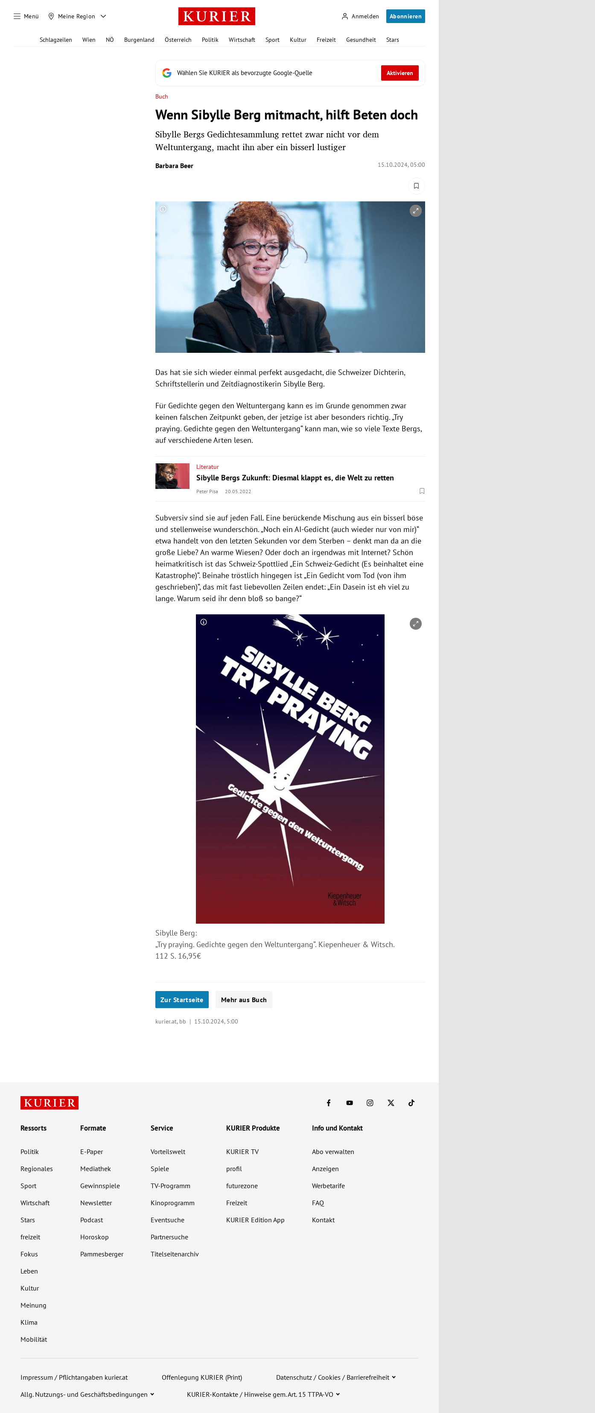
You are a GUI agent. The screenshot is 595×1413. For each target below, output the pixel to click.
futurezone (242, 1185)
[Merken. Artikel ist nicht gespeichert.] (416, 186)
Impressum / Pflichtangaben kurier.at (74, 1377)
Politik (210, 40)
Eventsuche (167, 1219)
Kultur (298, 40)
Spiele (160, 1168)
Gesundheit (361, 40)
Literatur (207, 466)
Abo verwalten (333, 1151)
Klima (29, 1322)
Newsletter (96, 1202)
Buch (161, 96)
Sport (272, 40)
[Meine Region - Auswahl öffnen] (103, 16)
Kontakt (323, 1219)
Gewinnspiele (100, 1185)
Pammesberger (101, 1254)
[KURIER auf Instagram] (370, 1103)
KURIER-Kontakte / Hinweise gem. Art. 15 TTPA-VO (260, 1394)
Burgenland (139, 40)
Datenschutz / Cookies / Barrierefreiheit (332, 1377)
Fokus (29, 1254)
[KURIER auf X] (391, 1103)
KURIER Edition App (255, 1219)
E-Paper (91, 1151)
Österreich (178, 40)
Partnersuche (169, 1237)
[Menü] (26, 16)
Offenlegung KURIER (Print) (202, 1377)
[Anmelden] (360, 16)
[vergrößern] (416, 211)
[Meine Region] (71, 16)
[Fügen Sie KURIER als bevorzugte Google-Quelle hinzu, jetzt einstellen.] (290, 73)
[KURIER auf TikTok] (411, 1103)
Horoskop (94, 1237)
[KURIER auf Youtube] (349, 1103)
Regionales (36, 1168)
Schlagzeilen (56, 40)
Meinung (33, 1305)
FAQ (318, 1202)
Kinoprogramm (173, 1202)
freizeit (30, 1237)
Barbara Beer (174, 165)
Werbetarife (328, 1185)
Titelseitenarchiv (175, 1254)
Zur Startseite (182, 999)
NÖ (110, 40)
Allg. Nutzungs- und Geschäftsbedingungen (84, 1394)
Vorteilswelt (168, 1151)
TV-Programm (170, 1185)
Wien (89, 40)
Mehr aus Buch (244, 999)
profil (234, 1168)
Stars (392, 40)
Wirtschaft (242, 40)
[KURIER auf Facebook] (328, 1103)
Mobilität (33, 1339)
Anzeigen (325, 1168)
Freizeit (326, 40)
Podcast (91, 1219)
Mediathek (95, 1168)
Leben (29, 1271)
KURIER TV (242, 1151)
